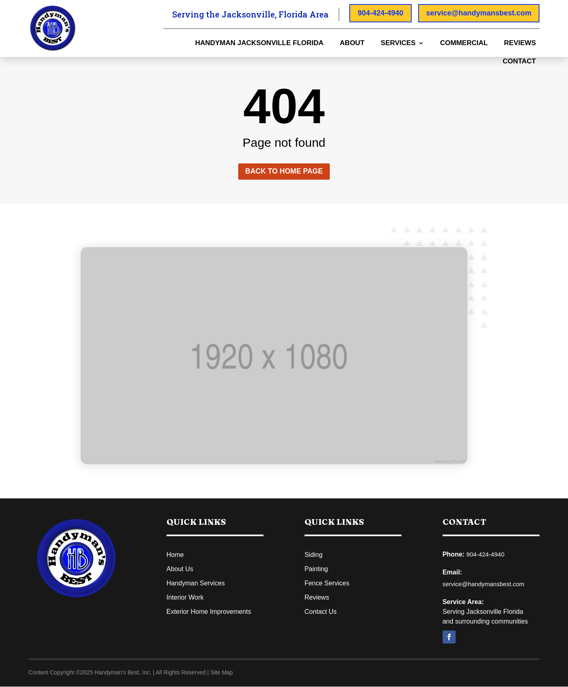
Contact (519, 62)
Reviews (520, 43)
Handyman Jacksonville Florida (259, 43)
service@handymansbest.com (479, 13)
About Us (180, 569)
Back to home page (284, 171)
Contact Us (321, 612)
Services (398, 43)
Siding (313, 555)
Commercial (464, 43)
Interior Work (185, 597)
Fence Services (327, 583)
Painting (316, 569)
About (352, 43)
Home (175, 555)
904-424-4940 (380, 13)
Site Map (222, 673)
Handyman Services (196, 583)
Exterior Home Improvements (209, 612)
